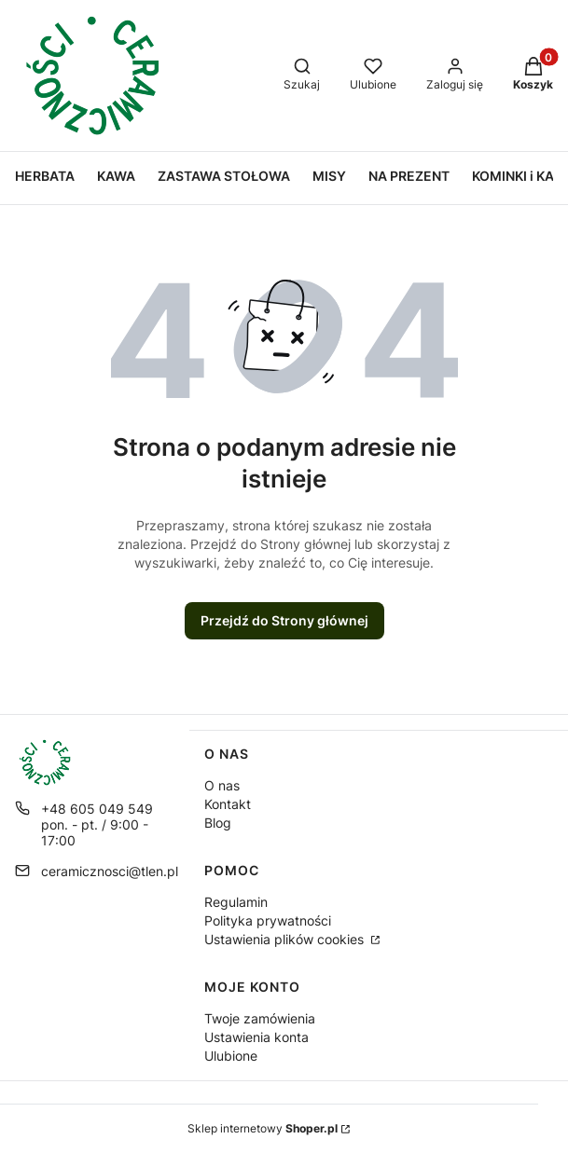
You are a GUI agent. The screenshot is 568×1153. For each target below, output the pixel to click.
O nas (222, 785)
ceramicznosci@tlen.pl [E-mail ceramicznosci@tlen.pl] (109, 871)
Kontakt (227, 804)
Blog (217, 822)
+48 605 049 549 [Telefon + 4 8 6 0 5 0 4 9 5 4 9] (97, 809)
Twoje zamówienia (259, 1018)
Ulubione (230, 1056)
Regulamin (236, 902)
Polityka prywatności (267, 920)
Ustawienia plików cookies (285, 939)
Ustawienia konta (256, 1037)
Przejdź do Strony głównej (284, 620)
